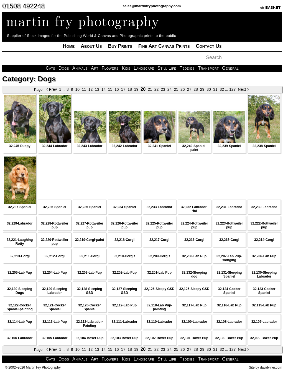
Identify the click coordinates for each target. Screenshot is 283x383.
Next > (243, 89)
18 (130, 89)
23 (163, 89)
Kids (126, 68)
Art (94, 68)
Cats (50, 68)
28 (195, 89)
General (230, 68)
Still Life (166, 68)
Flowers (110, 68)
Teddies (187, 68)
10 (77, 89)
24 (169, 89)
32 (222, 89)
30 (208, 89)
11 (84, 89)
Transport (208, 68)
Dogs (63, 68)
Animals (80, 68)
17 (123, 89)
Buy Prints (120, 46)
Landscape (144, 68)
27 (189, 89)
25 (176, 89)
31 (215, 89)
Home (69, 46)
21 (150, 89)
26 (182, 89)
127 (232, 89)
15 (110, 89)
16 (116, 89)
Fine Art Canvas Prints (164, 46)
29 (202, 89)
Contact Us (209, 46)
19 (136, 89)
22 (156, 89)
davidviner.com (271, 367)
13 (97, 89)
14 (103, 89)
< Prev (51, 89)
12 (90, 89)
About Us (91, 46)
